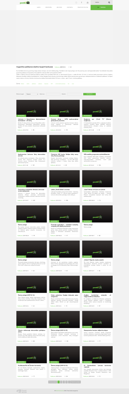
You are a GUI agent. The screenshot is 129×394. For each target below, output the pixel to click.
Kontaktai (70, 7)
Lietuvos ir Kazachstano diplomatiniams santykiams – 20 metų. (31, 120)
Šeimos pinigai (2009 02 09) (59, 330)
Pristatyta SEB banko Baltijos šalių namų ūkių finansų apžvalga (64, 155)
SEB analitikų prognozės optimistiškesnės (97, 154)
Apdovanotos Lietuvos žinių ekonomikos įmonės (31, 155)
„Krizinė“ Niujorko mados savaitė (94, 260)
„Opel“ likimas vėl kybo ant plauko (94, 189)
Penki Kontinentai (60, 390)
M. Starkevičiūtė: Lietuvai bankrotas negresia (97, 366)
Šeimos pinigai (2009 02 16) (26, 295)
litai (68, 83)
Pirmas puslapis (52, 382)
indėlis (28, 83)
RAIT (52, 83)
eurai (73, 83)
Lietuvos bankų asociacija (60, 83)
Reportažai (48, 7)
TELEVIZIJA (102, 7)
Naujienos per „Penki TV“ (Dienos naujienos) (97, 120)
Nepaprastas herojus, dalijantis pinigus (96, 330)
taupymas (46, 83)
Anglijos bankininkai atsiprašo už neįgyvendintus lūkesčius (97, 296)
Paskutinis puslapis (75, 382)
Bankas (22, 83)
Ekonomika (21, 115)
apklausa (40, 83)
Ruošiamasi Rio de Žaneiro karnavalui (29, 365)
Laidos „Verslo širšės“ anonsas (60, 189)
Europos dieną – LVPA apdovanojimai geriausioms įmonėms (64, 120)
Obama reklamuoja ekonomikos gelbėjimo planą (31, 331)
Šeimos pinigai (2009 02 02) (59, 365)
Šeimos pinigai (22, 225)
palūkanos (34, 83)
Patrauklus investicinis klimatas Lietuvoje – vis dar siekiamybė (31, 190)
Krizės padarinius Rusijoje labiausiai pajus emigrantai (64, 296)
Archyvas (59, 7)
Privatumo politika (83, 7)
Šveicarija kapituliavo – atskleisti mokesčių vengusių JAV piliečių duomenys (64, 225)
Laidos (38, 7)
